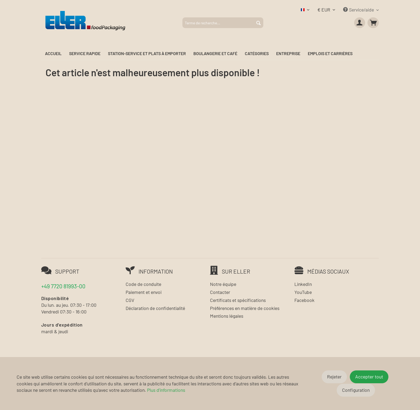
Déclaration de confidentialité (155, 308)
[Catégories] (256, 53)
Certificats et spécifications (238, 300)
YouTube (303, 292)
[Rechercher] (258, 22)
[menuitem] (222, 22)
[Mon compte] (359, 22)
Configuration (356, 390)
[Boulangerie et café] (215, 53)
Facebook (304, 300)
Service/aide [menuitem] (359, 10)
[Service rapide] (84, 53)
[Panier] (373, 22)
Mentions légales (226, 316)
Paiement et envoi (144, 292)
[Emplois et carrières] (330, 53)
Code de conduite (143, 284)
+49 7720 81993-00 (63, 286)
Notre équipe (223, 284)
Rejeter (334, 377)
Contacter (220, 292)
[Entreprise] (288, 53)
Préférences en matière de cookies (244, 308)
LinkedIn (303, 284)
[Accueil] (53, 53)
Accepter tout (369, 377)
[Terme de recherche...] (222, 22)
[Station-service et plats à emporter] (147, 53)
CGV (130, 300)
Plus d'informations (166, 390)
